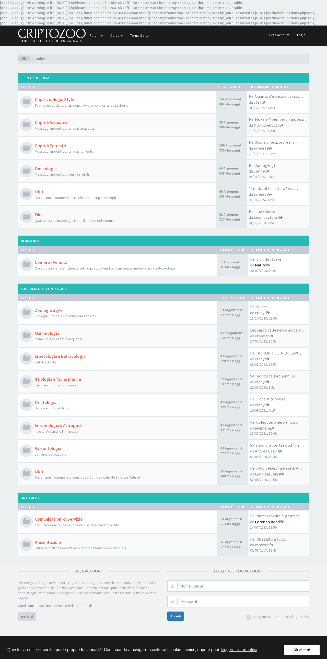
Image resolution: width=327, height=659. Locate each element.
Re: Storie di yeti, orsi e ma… (274, 142)
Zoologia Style (49, 310)
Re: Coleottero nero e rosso (274, 422)
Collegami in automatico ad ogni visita (277, 617)
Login (301, 35)
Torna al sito (139, 35)
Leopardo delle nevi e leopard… (277, 330)
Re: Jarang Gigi (262, 165)
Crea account (279, 35)
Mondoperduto (267, 125)
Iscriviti (27, 616)
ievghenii (263, 428)
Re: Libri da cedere (265, 259)
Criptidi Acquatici (51, 122)
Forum (96, 35)
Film (39, 214)
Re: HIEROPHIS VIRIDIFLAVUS (275, 353)
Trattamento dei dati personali (68, 605)
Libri (39, 191)
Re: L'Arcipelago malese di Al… (276, 468)
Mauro (260, 264)
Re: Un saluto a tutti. (268, 539)
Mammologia (47, 333)
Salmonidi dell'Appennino (272, 376)
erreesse (261, 148)
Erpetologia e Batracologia (60, 356)
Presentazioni (48, 542)
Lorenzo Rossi (267, 521)
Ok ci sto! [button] (301, 650)
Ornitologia (45, 402)
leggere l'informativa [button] (239, 650)
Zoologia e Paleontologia (43, 288)
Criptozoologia (34, 78)
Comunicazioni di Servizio (59, 519)
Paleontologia (48, 448)
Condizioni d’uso (30, 605)
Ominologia (46, 169)
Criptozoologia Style (54, 99)
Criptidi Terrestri (50, 146)
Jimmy (260, 171)
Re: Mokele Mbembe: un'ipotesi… (278, 119)
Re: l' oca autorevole (267, 398)
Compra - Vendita (51, 262)
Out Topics (30, 497)
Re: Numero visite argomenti (275, 515)
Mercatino (29, 240)
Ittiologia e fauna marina (58, 379)
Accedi (175, 616)
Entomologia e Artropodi (58, 425)
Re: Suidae (258, 306)
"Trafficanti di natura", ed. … (273, 188)
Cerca (116, 35)
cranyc (260, 312)
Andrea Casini (266, 451)
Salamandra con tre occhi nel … (278, 445)
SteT (258, 102)
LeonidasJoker (266, 217)
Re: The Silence (262, 211)
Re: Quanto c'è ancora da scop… (277, 96)
